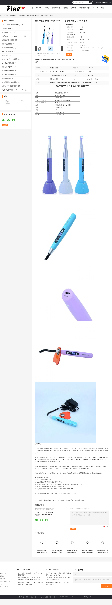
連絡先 (69, 54)
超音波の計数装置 (8, 40)
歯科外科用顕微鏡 (8, 74)
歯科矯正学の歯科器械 (9, 82)
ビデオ (47, 8)
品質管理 (73, 8)
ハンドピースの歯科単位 (10, 25)
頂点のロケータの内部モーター (12, 36)
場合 (102, 8)
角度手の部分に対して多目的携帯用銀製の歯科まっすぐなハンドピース (58, 574)
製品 (7, 15)
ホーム (2, 15)
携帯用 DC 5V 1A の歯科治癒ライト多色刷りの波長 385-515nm (72, 552)
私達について (56, 8)
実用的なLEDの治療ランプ (64, 500)
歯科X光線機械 (7, 44)
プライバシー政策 (23, 597)
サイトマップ (4, 586)
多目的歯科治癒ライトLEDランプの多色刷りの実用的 (42, 552)
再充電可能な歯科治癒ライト (46, 500)
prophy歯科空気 (7, 63)
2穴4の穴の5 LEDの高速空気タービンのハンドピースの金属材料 (58, 578)
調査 (91, 2)
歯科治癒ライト (14, 15)
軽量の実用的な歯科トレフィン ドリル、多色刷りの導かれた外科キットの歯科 (30, 578)
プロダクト (39, 8)
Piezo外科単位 (7, 51)
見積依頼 (98, 2)
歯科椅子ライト (7, 32)
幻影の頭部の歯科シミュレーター (13, 90)
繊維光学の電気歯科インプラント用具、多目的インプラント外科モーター (30, 583)
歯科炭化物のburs (8, 67)
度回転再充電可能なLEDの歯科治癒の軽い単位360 (87, 552)
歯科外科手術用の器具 (9, 86)
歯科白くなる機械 (8, 71)
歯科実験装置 (6, 78)
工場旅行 (65, 8)
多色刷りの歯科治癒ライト (80, 500)
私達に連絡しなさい (84, 8)
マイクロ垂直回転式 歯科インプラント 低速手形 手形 (30, 574)
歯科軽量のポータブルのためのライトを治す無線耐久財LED (102, 552)
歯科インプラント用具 (9, 59)
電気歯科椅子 (6, 28)
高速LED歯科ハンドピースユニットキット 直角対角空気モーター (58, 583)
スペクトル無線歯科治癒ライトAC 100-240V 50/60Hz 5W (57, 552)
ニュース (95, 8)
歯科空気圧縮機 (7, 48)
